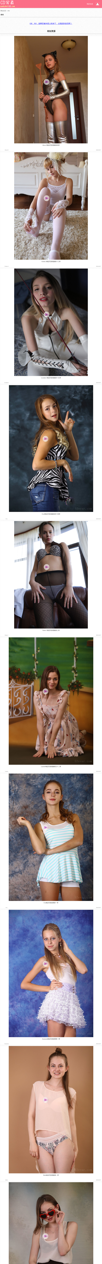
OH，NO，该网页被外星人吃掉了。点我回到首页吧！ (51, 24)
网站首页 (3, 11)
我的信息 (90, 4)
